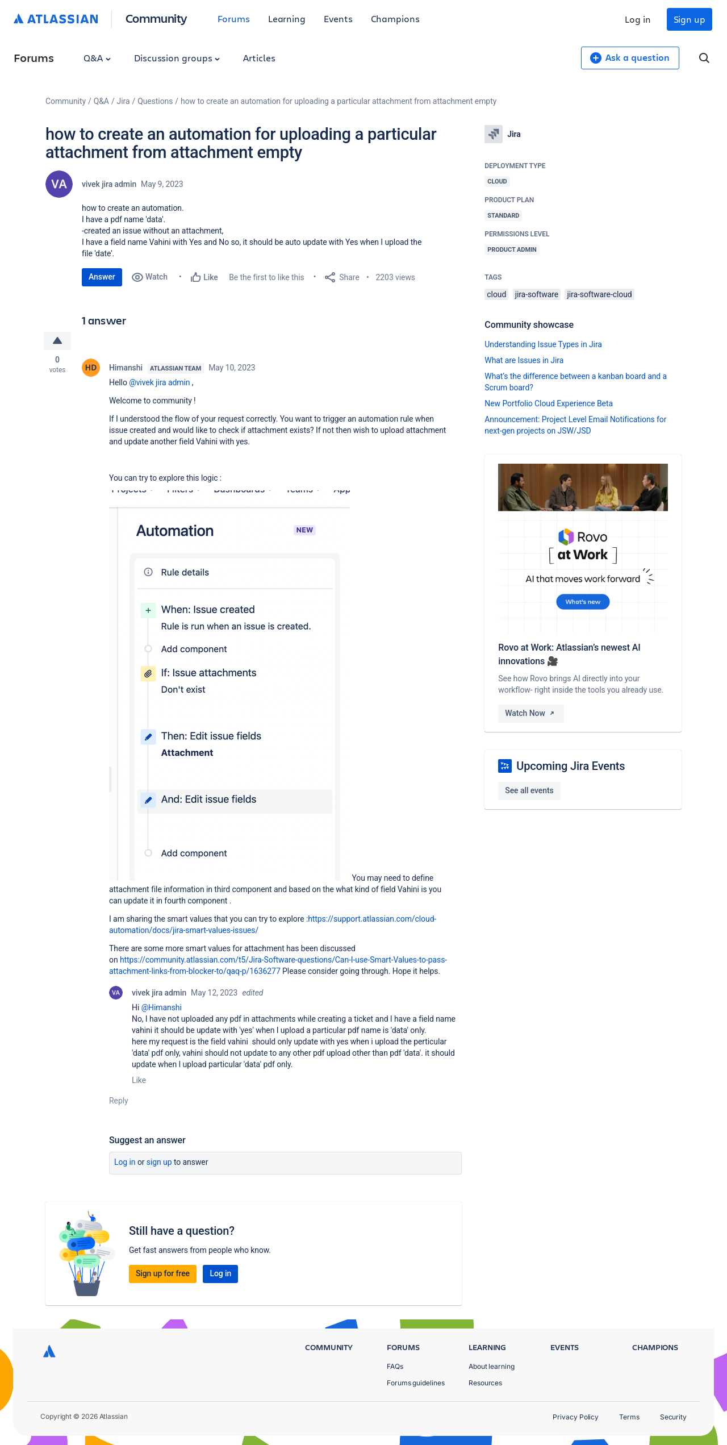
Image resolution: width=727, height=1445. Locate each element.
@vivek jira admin (159, 383)
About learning (492, 1366)
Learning (287, 18)
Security (673, 1417)
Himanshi (126, 368)
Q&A (97, 58)
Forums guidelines (416, 1383)
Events (338, 18)
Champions (395, 18)
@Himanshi (161, 1008)
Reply (118, 1101)
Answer (102, 276)
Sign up (689, 19)
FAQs (395, 1366)
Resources (485, 1383)
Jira (123, 101)
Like (139, 1080)
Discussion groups (177, 58)
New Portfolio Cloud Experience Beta (548, 403)
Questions (155, 101)
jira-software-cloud (599, 294)
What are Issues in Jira (523, 360)
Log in (638, 19)
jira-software (536, 294)
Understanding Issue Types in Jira (543, 344)
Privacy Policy (576, 1417)
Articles (259, 58)
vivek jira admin (109, 184)
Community (156, 18)
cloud (496, 294)
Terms (629, 1417)
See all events (529, 790)
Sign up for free (163, 1274)
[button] (229, 686)
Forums (234, 18)
